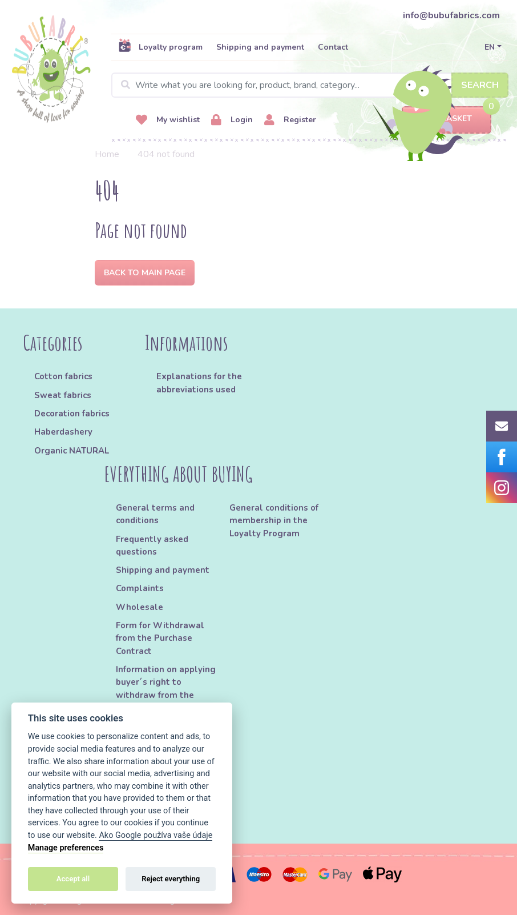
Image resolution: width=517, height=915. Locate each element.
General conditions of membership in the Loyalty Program (273, 520)
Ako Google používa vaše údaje (155, 835)
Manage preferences (66, 848)
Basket (446, 119)
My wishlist (168, 120)
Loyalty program (160, 47)
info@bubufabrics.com (451, 15)
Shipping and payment (260, 47)
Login (232, 120)
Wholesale (139, 607)
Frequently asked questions (152, 545)
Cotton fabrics (63, 376)
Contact (333, 47)
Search (480, 85)
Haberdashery (63, 432)
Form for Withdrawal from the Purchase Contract (160, 638)
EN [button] (489, 47)
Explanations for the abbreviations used (199, 383)
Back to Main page (144, 272)
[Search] (309, 85)
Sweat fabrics (62, 395)
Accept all (73, 878)
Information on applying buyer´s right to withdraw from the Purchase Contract (166, 688)
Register (290, 120)
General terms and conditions (155, 514)
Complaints (140, 588)
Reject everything (171, 878)
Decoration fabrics (72, 413)
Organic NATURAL (71, 450)
